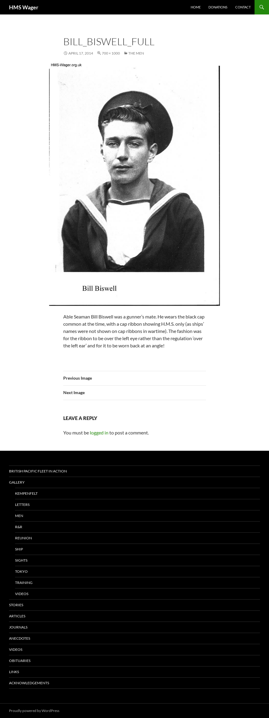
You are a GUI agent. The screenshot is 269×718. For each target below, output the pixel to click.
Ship (19, 549)
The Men (136, 53)
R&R (18, 527)
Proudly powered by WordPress (34, 710)
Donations (217, 7)
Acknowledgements (29, 683)
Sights (21, 560)
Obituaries (19, 660)
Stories (16, 605)
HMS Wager (23, 7)
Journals (18, 627)
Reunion (23, 538)
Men (19, 515)
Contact (243, 7)
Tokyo (21, 571)
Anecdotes (19, 638)
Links (14, 671)
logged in (99, 432)
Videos (21, 593)
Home (196, 7)
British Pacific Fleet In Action (38, 471)
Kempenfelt (26, 493)
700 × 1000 (111, 53)
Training (24, 582)
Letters (22, 504)
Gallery (17, 482)
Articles (17, 616)
